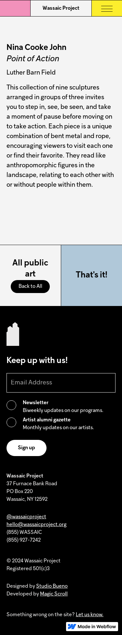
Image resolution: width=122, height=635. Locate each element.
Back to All (30, 286)
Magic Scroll (54, 594)
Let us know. (89, 615)
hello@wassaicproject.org (36, 525)
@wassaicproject (26, 517)
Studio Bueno (52, 586)
